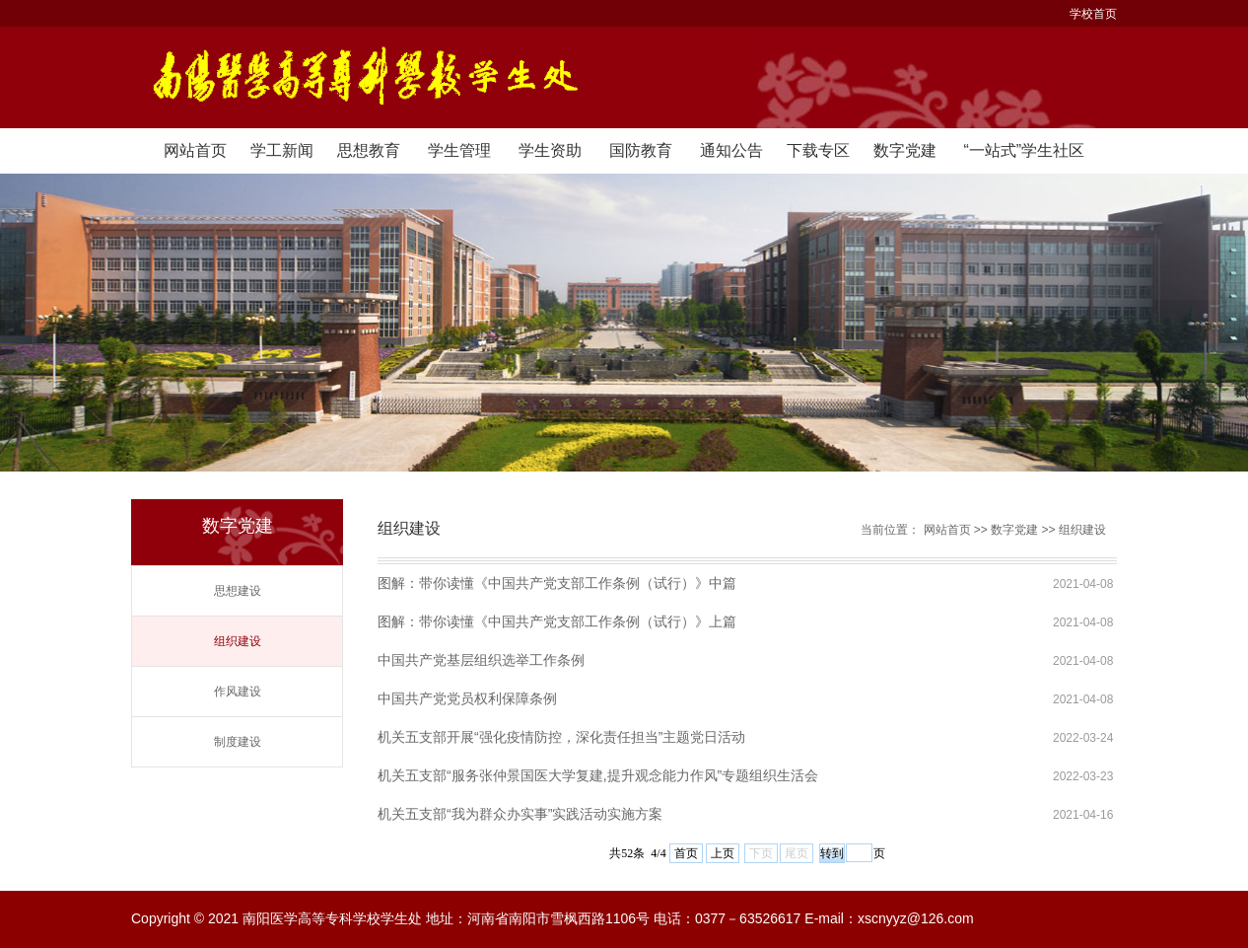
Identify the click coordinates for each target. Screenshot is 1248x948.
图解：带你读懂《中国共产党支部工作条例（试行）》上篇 (557, 621)
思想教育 (368, 150)
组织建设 (237, 641)
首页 (686, 853)
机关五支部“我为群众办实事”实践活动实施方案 (520, 814)
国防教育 (640, 150)
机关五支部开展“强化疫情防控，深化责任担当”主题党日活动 (561, 737)
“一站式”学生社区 (1023, 150)
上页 (722, 853)
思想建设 (237, 591)
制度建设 (237, 742)
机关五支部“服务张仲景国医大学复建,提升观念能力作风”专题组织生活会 (598, 775)
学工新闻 (281, 150)
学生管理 (459, 150)
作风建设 (237, 691)
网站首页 (195, 150)
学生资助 (550, 150)
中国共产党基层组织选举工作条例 (481, 660)
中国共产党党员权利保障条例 (467, 698)
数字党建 (904, 150)
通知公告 (731, 150)
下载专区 (818, 150)
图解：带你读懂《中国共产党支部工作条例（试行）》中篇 (557, 583)
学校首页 (1093, 14)
